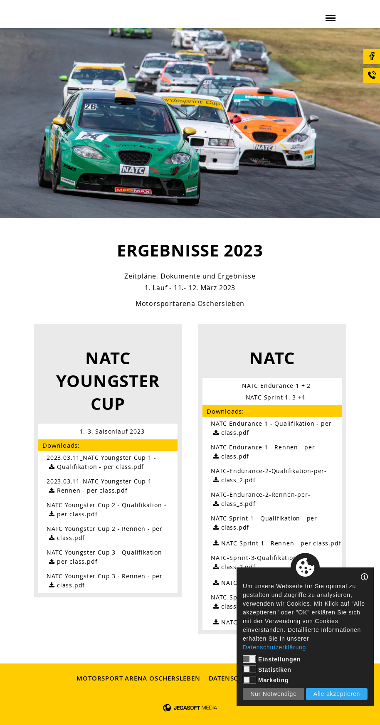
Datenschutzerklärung (274, 647)
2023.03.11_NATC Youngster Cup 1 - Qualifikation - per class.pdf (101, 462)
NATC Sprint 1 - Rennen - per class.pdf (276, 543)
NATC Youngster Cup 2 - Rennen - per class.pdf (105, 534)
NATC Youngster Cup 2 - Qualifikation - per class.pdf (106, 510)
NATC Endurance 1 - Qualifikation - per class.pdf (271, 428)
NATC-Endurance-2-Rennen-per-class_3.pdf (260, 499)
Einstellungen (272, 659)
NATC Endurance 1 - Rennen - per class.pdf (263, 452)
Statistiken (267, 669)
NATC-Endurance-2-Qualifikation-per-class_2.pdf (269, 476)
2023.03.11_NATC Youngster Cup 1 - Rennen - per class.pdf (101, 486)
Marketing (266, 679)
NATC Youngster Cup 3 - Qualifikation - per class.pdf (106, 557)
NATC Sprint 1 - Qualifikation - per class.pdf (264, 523)
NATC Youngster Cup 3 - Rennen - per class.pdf (105, 581)
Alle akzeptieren (336, 693)
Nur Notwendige (273, 693)
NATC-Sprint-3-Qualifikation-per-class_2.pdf (262, 563)
